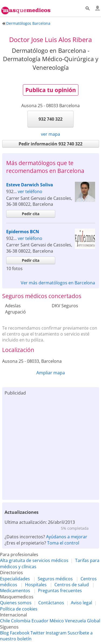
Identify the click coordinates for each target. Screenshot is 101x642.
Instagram (56, 633)
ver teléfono (30, 191)
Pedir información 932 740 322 (50, 144)
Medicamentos (15, 591)
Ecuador (40, 621)
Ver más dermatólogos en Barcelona (58, 283)
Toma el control (63, 543)
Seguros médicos (55, 579)
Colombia (20, 621)
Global (93, 621)
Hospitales (36, 585)
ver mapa (50, 134)
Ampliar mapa (50, 373)
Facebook (19, 633)
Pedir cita (30, 213)
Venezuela (75, 621)
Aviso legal (81, 603)
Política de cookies (18, 609)
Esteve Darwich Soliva (29, 185)
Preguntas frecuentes (60, 591)
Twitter (37, 633)
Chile (5, 621)
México (57, 621)
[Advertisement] (50, 446)
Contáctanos (51, 603)
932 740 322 (50, 119)
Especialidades (15, 579)
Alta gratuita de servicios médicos (34, 560)
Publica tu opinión (50, 90)
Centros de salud (71, 585)
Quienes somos (16, 603)
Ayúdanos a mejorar (66, 537)
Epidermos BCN (22, 232)
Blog (4, 633)
